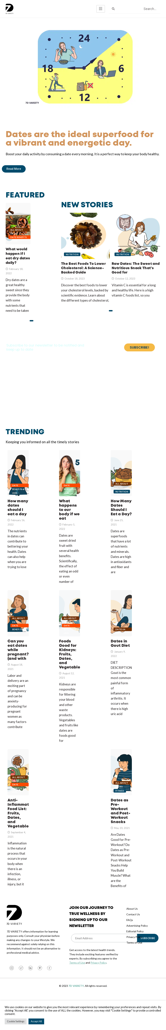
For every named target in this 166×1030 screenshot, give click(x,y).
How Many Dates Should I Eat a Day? (121, 479)
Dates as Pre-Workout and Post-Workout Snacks (121, 798)
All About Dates (16, 230)
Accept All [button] (36, 1021)
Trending (26, 432)
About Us (132, 940)
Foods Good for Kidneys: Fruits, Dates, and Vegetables (69, 629)
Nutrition (72, 262)
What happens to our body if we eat (69, 520)
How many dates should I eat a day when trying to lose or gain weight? (18, 479)
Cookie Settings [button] (15, 1021)
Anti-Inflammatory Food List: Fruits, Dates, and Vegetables (18, 798)
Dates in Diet (120, 650)
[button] (31, 321)
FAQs (129, 951)
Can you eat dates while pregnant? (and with (18, 671)
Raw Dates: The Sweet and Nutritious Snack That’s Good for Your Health (136, 238)
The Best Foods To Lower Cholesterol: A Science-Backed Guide (85, 238)
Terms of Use (77, 994)
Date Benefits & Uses (18, 237)
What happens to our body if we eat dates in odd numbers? (69, 479)
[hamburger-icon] (100, 9)
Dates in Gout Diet (121, 629)
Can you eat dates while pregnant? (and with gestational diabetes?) (18, 629)
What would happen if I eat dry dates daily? (18, 226)
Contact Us (133, 946)
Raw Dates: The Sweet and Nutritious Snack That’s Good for (136, 276)
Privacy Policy (98, 994)
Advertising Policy (137, 957)
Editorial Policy (135, 963)
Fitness (119, 822)
